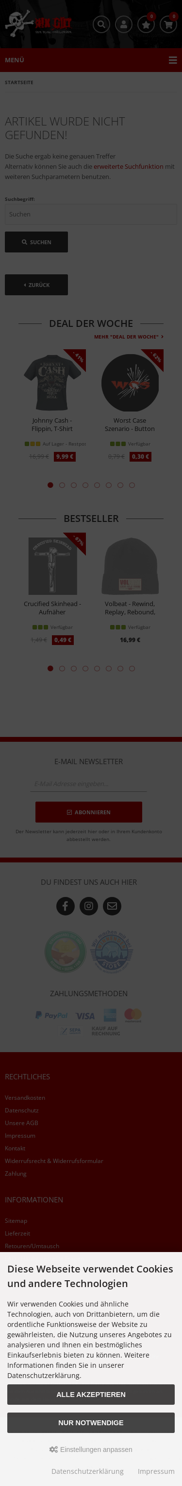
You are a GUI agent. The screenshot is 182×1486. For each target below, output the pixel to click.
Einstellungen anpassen (91, 1449)
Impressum (156, 1471)
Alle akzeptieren (91, 1394)
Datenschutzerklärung (87, 1471)
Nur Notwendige (90, 1423)
